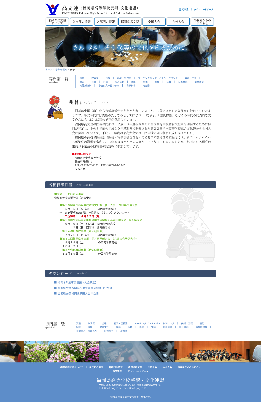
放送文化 (119, 81)
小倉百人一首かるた (108, 85)
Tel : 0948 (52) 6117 (110, 388)
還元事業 (184, 9)
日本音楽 (182, 81)
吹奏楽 (95, 78)
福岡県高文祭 (130, 21)
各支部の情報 (81, 21)
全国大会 (154, 21)
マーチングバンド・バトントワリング (158, 78)
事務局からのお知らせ (202, 21)
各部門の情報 (106, 21)
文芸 (168, 81)
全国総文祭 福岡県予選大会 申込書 (78, 293)
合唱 (108, 78)
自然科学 (131, 85)
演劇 (82, 78)
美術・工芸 (190, 78)
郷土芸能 (199, 81)
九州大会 (178, 21)
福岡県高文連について (57, 21)
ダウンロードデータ (203, 9)
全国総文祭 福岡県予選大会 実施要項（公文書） (86, 288)
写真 (94, 81)
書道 (82, 81)
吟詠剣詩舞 (85, 85)
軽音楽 (146, 85)
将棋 (145, 81)
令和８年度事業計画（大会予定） (78, 282)
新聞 (157, 81)
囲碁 (133, 81)
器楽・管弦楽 (124, 78)
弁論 (105, 81)
